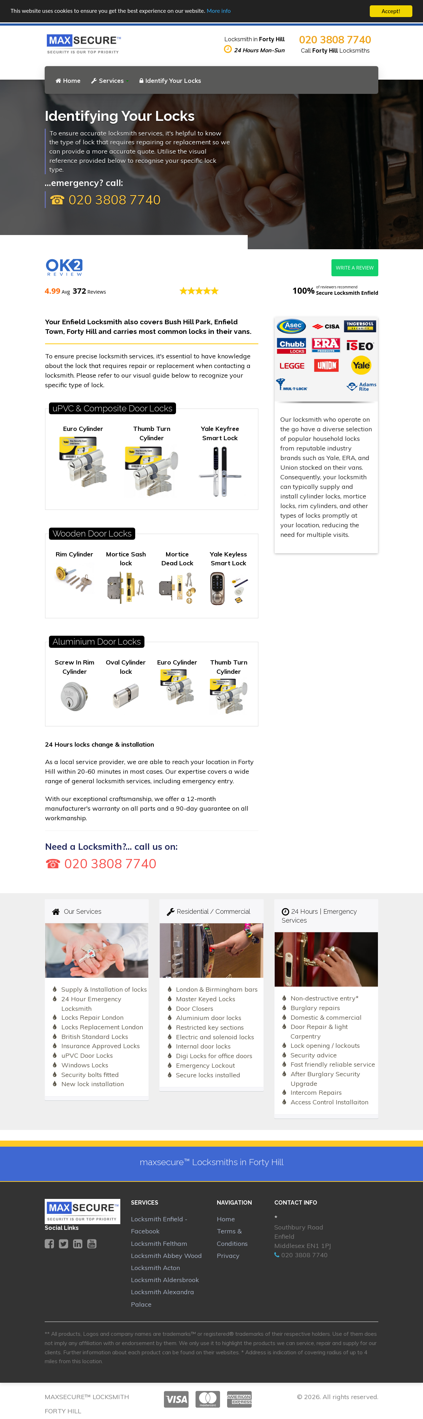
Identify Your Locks (170, 80)
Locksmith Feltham (159, 1243)
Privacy (228, 1256)
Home (68, 80)
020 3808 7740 (335, 39)
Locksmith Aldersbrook (165, 1280)
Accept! (391, 11)
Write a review (355, 267)
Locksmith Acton (155, 1268)
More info (220, 11)
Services (110, 80)
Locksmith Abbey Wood (166, 1256)
